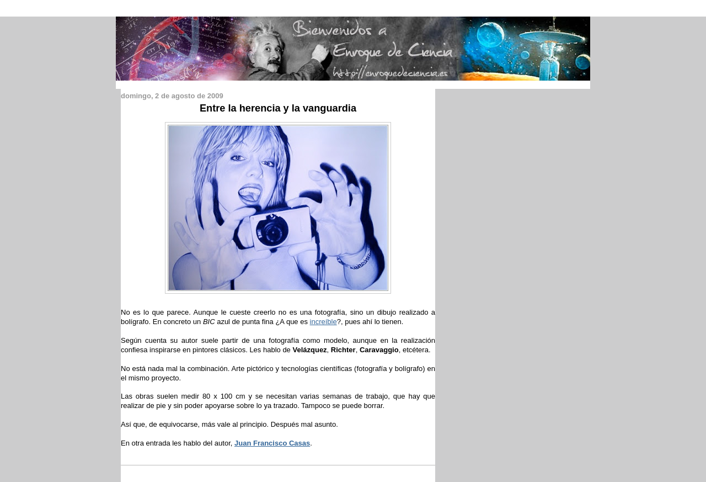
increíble (323, 321)
